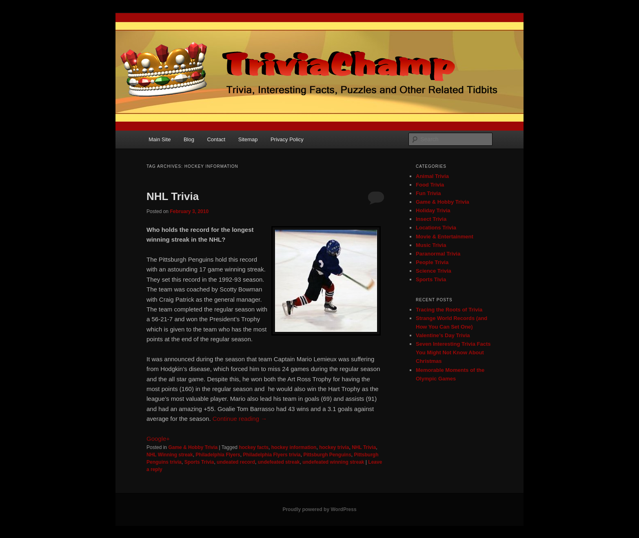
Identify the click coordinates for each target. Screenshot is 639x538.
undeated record (236, 462)
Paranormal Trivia (438, 254)
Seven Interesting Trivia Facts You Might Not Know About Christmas (453, 352)
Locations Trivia (436, 228)
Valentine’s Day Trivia (443, 335)
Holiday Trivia (433, 210)
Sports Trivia (199, 462)
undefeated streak (279, 462)
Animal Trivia (432, 176)
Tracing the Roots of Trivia (449, 310)
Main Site (160, 139)
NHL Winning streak (169, 455)
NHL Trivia (172, 196)
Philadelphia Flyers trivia (271, 455)
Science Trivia (433, 271)
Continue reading (240, 418)
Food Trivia (430, 185)
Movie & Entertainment (444, 236)
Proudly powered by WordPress (319, 509)
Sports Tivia (431, 279)
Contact (216, 139)
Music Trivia (431, 245)
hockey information (294, 447)
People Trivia (432, 262)
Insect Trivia (431, 219)
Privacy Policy (287, 139)
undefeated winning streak (333, 462)
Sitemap (248, 139)
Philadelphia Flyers (217, 455)
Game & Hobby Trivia (192, 447)
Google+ (158, 438)
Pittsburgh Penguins (327, 455)
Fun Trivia (428, 193)
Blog (189, 139)
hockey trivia (334, 447)
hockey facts (253, 447)
